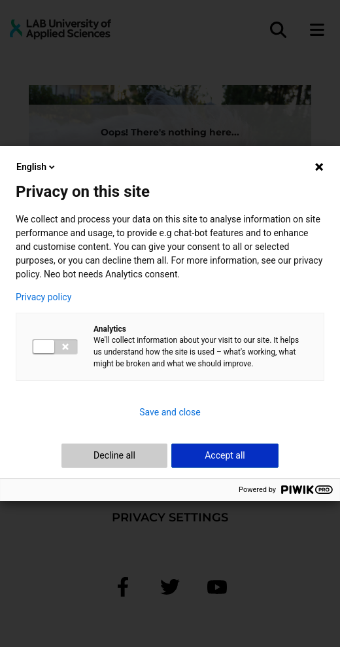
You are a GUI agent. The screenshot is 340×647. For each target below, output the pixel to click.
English (36, 167)
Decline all (114, 455)
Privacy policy (43, 297)
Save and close (170, 412)
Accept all (225, 455)
